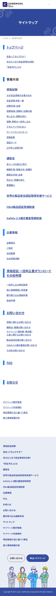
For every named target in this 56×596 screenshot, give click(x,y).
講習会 (11, 158)
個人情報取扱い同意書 (17, 289)
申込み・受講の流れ (15, 179)
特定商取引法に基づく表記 (15, 412)
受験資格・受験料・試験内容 (19, 111)
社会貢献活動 (13, 258)
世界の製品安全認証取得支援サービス (29, 196)
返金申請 (11, 300)
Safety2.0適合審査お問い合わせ (22, 345)
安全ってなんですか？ (16, 56)
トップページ (15, 47)
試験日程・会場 (13, 105)
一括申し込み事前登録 (17, 284)
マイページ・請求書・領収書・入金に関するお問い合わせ (20, 333)
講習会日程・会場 (14, 174)
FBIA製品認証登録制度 (21, 207)
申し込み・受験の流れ (16, 116)
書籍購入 (11, 185)
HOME (6, 38)
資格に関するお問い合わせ (19, 322)
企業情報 (12, 232)
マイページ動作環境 (12, 402)
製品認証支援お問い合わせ (19, 339)
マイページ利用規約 (12, 407)
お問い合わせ (15, 313)
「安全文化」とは (14, 66)
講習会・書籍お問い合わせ (18, 327)
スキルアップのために (16, 126)
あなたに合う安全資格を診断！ (20, 61)
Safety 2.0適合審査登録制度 (24, 218)
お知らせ (12, 382)
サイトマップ (8, 521)
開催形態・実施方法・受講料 (19, 169)
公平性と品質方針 (15, 147)
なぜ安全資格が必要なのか (19, 95)
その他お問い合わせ (16, 350)
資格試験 (12, 89)
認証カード (12, 142)
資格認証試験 (28, 446)
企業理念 (11, 242)
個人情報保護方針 (11, 417)
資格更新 (11, 137)
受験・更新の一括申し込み (18, 121)
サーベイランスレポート (17, 132)
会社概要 (11, 253)
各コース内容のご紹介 (17, 164)
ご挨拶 (10, 248)
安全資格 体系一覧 (15, 100)
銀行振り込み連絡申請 (17, 295)
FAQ (9, 363)
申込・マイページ (37, 558)
